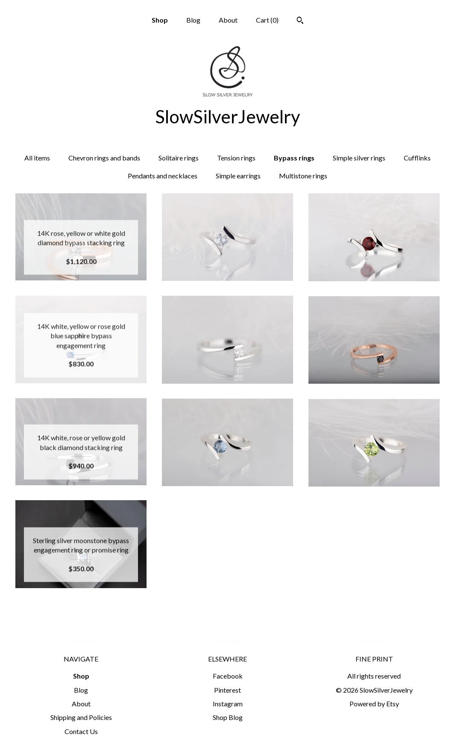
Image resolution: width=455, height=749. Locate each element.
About (228, 20)
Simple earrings (238, 176)
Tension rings (236, 158)
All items (37, 158)
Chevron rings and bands (104, 158)
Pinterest (227, 690)
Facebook (228, 676)
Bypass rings (294, 158)
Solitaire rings (179, 158)
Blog (193, 20)
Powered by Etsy (374, 703)
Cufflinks (417, 158)
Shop (160, 20)
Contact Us (81, 731)
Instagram (228, 703)
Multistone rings (303, 176)
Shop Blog (228, 717)
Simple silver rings (359, 158)
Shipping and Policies (81, 717)
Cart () (267, 20)
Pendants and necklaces (162, 176)
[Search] (300, 21)
